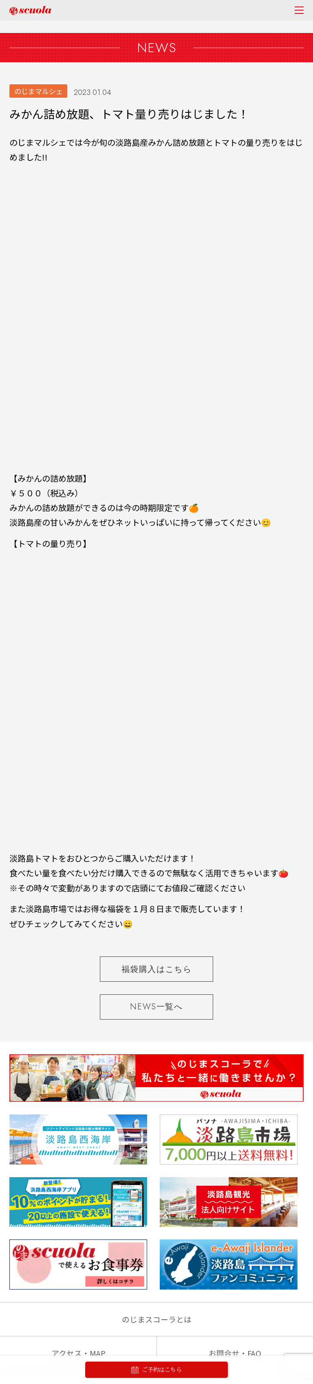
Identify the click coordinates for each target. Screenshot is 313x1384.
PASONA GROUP (156, 1332)
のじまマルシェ (38, 91)
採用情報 (78, 828)
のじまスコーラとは (157, 760)
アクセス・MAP (78, 794)
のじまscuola (30, 10)
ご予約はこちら (156, 1369)
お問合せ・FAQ (235, 794)
